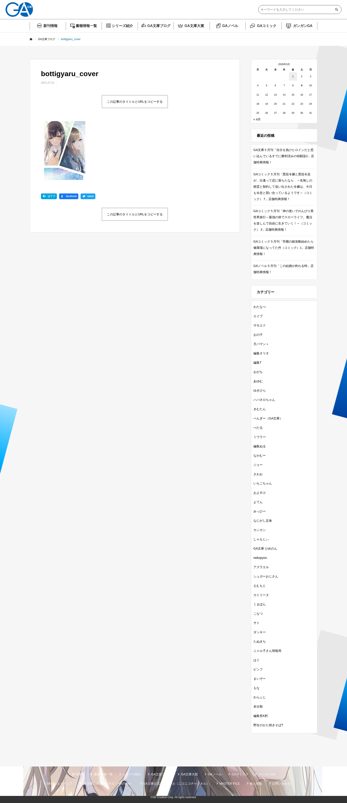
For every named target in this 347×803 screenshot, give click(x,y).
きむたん (259, 409)
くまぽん (259, 604)
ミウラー (259, 437)
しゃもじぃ (261, 539)
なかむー (259, 455)
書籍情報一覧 (86, 26)
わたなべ (259, 307)
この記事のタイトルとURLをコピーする (135, 101)
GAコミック (266, 26)
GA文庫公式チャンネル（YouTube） (107, 783)
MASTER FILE (229, 783)
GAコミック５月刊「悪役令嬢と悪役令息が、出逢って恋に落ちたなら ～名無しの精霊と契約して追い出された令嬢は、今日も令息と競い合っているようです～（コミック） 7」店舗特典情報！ (282, 186)
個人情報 (256, 783)
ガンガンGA (302, 26)
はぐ (256, 660)
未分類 (258, 706)
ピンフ (258, 669)
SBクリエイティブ (59, 783)
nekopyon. (260, 558)
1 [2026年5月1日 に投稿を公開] (293, 76)
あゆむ (258, 381)
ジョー (258, 465)
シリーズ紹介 (122, 26)
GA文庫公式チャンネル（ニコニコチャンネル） (176, 783)
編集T (257, 362)
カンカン (259, 530)
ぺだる (258, 427)
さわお (258, 474)
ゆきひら (259, 390)
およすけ (259, 492)
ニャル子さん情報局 (267, 650)
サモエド (259, 325)
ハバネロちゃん (264, 400)
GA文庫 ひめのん (265, 548)
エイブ (258, 316)
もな (256, 688)
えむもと (259, 585)
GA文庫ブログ (158, 26)
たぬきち (259, 641)
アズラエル (261, 567)
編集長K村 (260, 716)
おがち (258, 372)
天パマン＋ (261, 344)
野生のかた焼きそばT (268, 725)
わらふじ (259, 697)
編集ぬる (259, 446)
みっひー (259, 511)
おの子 (258, 334)
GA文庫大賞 (194, 26)
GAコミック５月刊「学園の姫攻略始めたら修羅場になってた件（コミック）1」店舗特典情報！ (283, 248)
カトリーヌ (261, 595)
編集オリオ (261, 353)
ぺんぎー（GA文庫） (268, 418)
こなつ (258, 613)
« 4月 (257, 119)
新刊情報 (50, 26)
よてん (258, 502)
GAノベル (230, 26)
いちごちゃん (262, 483)
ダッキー (259, 632)
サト (256, 623)
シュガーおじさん (265, 576)
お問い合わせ (281, 783)
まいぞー (259, 678)
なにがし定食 (262, 520)
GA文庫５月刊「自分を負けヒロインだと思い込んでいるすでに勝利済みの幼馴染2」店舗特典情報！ (283, 156)
